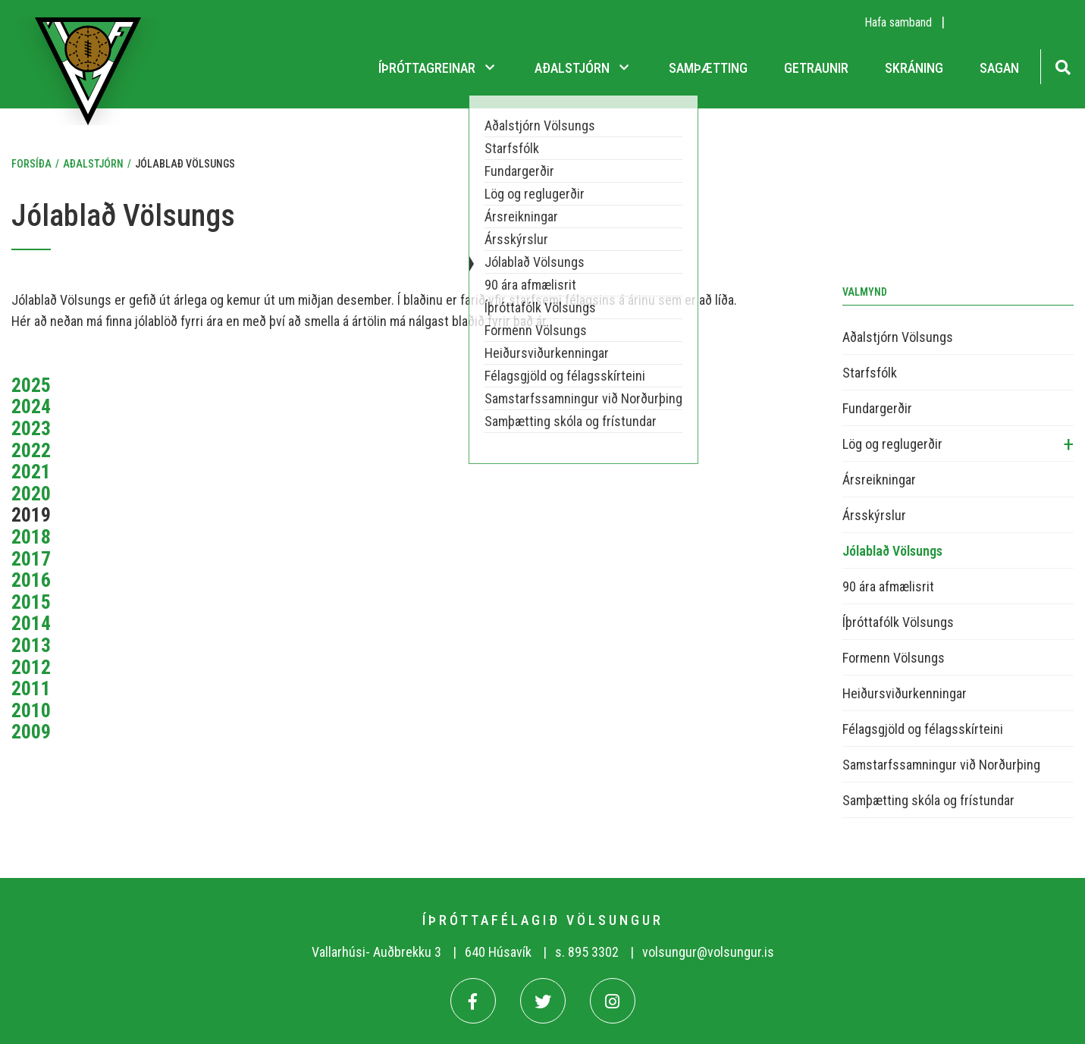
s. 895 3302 (587, 952)
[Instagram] (612, 1001)
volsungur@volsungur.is (708, 952)
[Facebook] (473, 1001)
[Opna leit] (1062, 66)
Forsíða (31, 164)
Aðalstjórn (93, 164)
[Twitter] (543, 1001)
